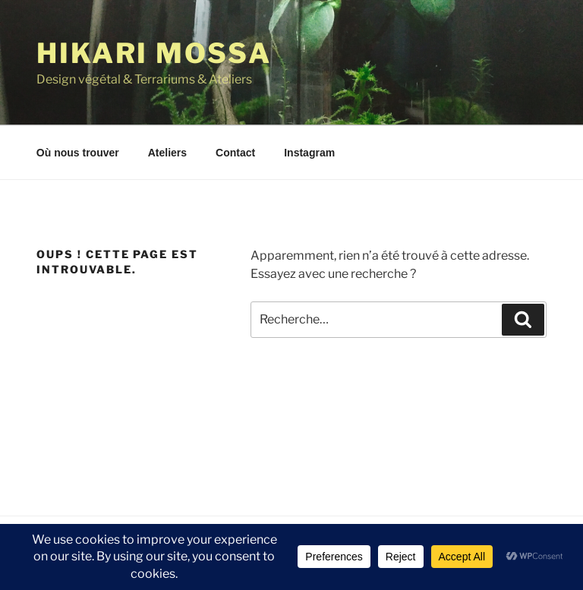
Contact (235, 153)
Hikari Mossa (154, 53)
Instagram (309, 153)
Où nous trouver (77, 153)
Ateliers (167, 153)
